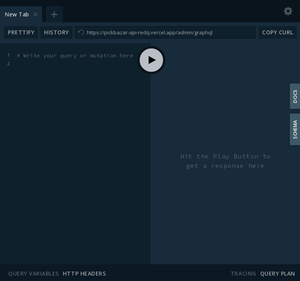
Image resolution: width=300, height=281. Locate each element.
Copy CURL (277, 32)
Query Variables (33, 273)
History (56, 32)
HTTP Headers (84, 273)
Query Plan (277, 273)
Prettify (21, 32)
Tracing (243, 273)
